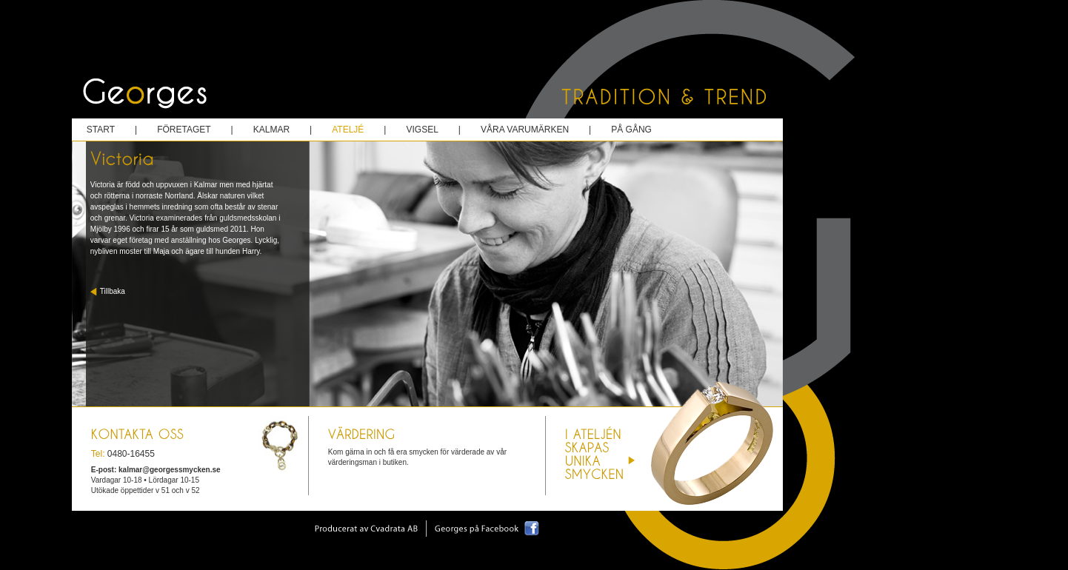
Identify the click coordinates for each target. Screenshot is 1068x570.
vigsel (422, 129)
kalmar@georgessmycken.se (170, 470)
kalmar (271, 129)
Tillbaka (112, 291)
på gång (631, 129)
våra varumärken (525, 129)
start (101, 129)
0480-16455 (131, 454)
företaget (183, 129)
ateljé (348, 129)
